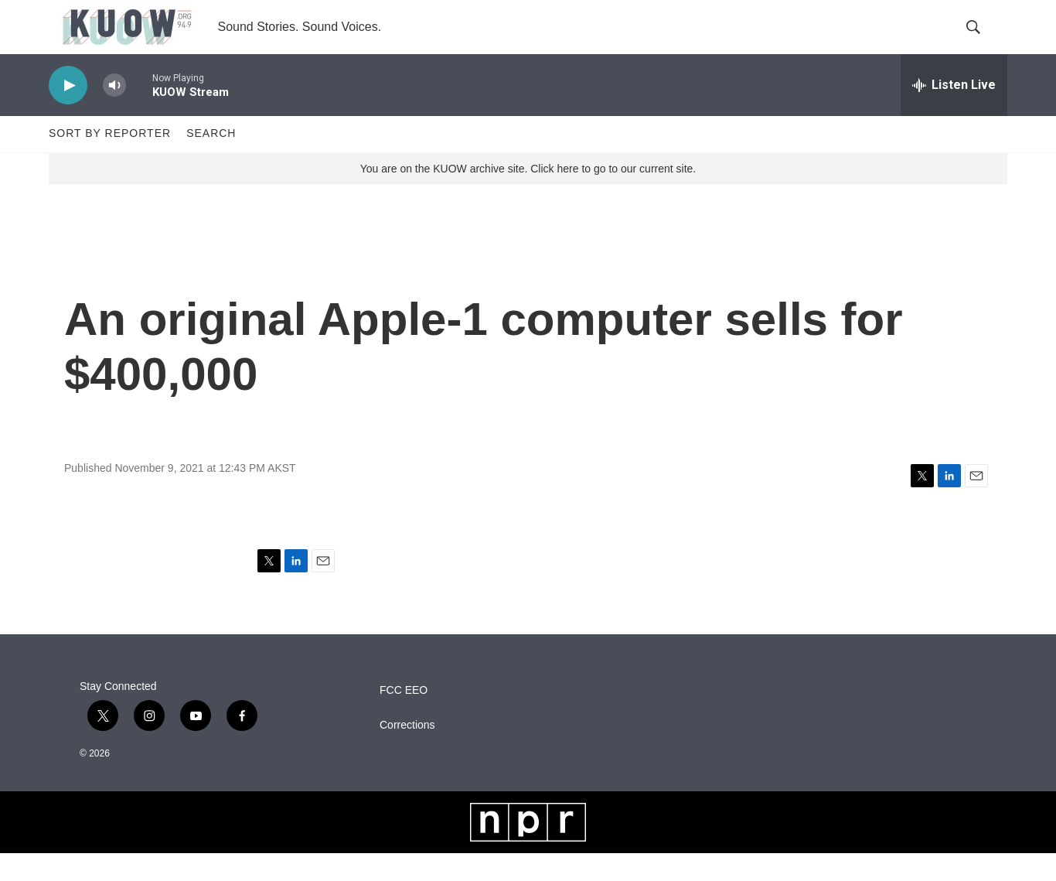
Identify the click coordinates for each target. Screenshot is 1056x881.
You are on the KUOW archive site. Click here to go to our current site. (528, 196)
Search (211, 161)
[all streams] (954, 112)
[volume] (114, 112)
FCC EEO (404, 717)
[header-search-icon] (982, 41)
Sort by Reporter (110, 161)
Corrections (407, 752)
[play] (68, 112)
